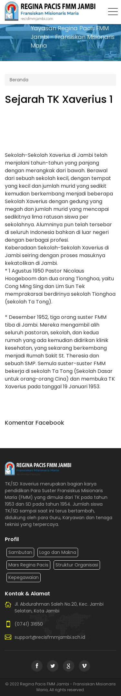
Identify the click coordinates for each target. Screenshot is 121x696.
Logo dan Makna (57, 552)
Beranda (19, 80)
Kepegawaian (23, 577)
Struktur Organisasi (76, 565)
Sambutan (20, 552)
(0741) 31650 (29, 624)
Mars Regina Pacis (28, 565)
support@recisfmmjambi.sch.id (50, 637)
